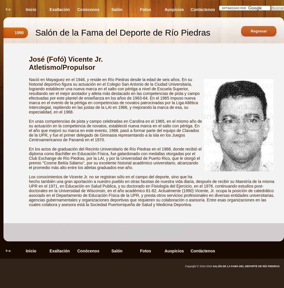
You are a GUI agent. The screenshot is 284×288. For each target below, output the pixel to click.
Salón (116, 9)
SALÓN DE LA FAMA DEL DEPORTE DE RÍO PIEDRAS (246, 266)
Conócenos (88, 9)
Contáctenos (203, 9)
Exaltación (59, 9)
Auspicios (174, 9)
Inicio (31, 9)
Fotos (145, 9)
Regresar (259, 31)
